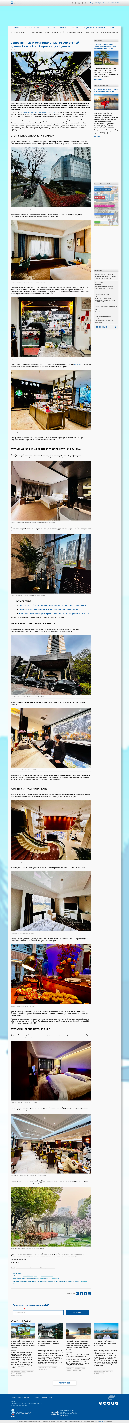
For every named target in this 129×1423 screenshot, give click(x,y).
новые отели (70, 1368)
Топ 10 (97, 222)
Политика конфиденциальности (20, 1397)
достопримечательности (23, 1268)
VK (79, 3)
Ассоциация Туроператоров (18, 2)
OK (82, 3)
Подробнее (98, 136)
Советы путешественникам (104, 206)
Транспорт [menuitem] (50, 28)
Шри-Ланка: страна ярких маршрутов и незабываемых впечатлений (104, 320)
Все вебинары (101, 327)
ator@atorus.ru (25, 1413)
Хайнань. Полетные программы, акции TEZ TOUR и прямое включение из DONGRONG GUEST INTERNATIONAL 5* (105, 299)
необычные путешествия (101, 1371)
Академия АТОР (92, 32)
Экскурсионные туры (48, 1268)
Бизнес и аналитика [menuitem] (33, 28)
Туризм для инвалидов (74, 32)
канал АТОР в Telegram (30, 1276)
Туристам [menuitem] (74, 28)
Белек (12, 1373)
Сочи (80, 1370)
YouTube (75, 3)
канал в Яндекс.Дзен (47, 1276)
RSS (50, 1397)
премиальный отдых (27, 1371)
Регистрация (99, 3)
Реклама (44, 1397)
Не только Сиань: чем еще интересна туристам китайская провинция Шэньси (54, 613)
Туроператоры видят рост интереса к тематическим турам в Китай (48, 609)
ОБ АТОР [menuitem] (113, 28)
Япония (54, 1367)
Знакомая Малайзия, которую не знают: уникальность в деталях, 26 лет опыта (105, 288)
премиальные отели (16, 1375)
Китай (13, 1268)
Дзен (72, 3)
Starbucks (77, 365)
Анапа (75, 1370)
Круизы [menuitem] (63, 28)
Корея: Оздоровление (109, 32)
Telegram (85, 3)
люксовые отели (15, 1371)
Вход (91, 3)
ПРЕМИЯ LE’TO (57, 32)
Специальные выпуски (102, 190)
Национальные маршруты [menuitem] (94, 28)
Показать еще (64, 1383)
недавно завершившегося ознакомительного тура (38, 113)
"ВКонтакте (40, 1278)
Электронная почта (18, 1309)
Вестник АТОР (99, 198)
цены (111, 1371)
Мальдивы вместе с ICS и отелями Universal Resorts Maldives (105, 277)
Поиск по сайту (113, 3)
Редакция (36, 1397)
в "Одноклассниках (52, 1278)
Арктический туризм (40, 32)
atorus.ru (101, 1421)
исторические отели (44, 1367)
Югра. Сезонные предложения (104, 312)
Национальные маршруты (104, 214)
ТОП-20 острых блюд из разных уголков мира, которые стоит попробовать (52, 605)
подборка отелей (36, 1268)
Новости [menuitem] (16, 28)
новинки (69, 1370)
